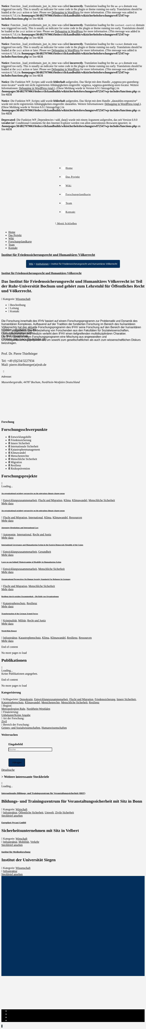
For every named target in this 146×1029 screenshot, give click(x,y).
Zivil (4, 721)
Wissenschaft (23, 298)
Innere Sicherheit (126, 699)
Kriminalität (10, 620)
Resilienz (32, 603)
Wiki (11, 238)
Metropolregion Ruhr (13, 708)
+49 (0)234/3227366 (24, 329)
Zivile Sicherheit (64, 812)
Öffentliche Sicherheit (31, 812)
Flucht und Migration (50, 500)
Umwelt (49, 812)
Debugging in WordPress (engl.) (37, 88)
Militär (22, 620)
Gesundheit (44, 551)
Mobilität (24, 841)
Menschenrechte (50, 702)
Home (11, 232)
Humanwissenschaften (54, 727)
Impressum (14, 1010)
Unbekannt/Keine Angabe (15, 715)
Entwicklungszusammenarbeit (20, 500)
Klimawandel (79, 500)
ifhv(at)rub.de (20, 335)
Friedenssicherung (105, 699)
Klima (67, 500)
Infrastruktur (10, 637)
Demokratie (26, 699)
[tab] (76, 305)
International (36, 517)
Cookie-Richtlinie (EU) (21, 1017)
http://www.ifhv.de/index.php (29, 339)
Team (11, 244)
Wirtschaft (21, 809)
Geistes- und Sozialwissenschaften (20, 727)
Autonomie (9, 534)
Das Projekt (15, 235)
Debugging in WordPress (65, 12)
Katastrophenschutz (14, 603)
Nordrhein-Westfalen (38, 708)
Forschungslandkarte (20, 241)
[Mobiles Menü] (66, 223)
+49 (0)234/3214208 (20, 332)
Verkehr (34, 841)
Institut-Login (16, 1020)
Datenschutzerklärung (20, 1014)
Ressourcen (75, 517)
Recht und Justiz (42, 534)
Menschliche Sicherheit (102, 500)
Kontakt (13, 247)
